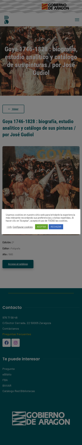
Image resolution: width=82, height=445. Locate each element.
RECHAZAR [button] (56, 226)
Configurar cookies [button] (23, 226)
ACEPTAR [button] (41, 226)
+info (9, 226)
